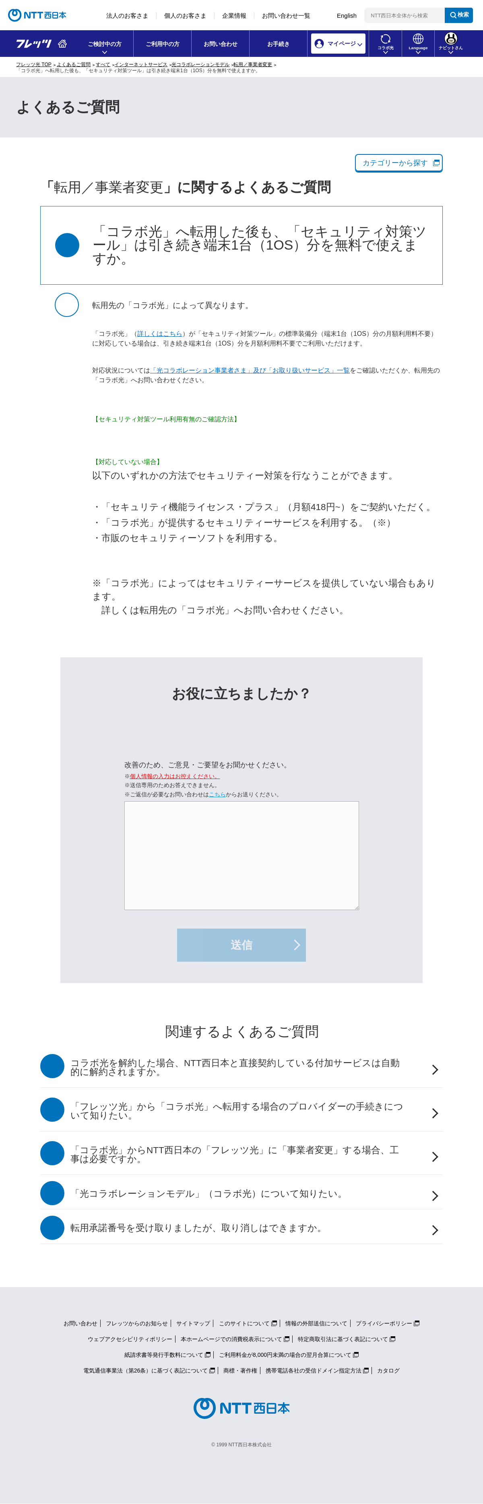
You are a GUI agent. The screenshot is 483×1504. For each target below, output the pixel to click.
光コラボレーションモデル (200, 64)
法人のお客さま (127, 15)
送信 (241, 945)
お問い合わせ (220, 44)
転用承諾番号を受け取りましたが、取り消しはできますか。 (198, 1228)
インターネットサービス (140, 64)
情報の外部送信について (316, 1323)
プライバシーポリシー (384, 1323)
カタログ (388, 1370)
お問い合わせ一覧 (286, 15)
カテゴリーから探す (395, 163)
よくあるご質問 (74, 64)
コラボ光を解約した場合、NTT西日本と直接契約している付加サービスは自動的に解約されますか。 (235, 1067)
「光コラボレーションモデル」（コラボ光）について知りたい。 (208, 1194)
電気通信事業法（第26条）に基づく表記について (145, 1370)
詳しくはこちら (159, 333)
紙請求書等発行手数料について (163, 1355)
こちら (217, 794)
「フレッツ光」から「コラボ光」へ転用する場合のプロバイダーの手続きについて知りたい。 (236, 1111)
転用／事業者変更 (252, 64)
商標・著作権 (240, 1370)
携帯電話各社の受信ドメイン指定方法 (313, 1370)
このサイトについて (244, 1323)
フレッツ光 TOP (34, 64)
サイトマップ (193, 1323)
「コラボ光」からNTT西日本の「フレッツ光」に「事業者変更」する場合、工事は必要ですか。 (234, 1154)
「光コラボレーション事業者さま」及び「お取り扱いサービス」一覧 (250, 370)
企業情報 (234, 15)
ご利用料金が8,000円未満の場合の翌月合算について (285, 1355)
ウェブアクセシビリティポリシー (130, 1339)
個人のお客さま (185, 15)
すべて (103, 64)
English (347, 15)
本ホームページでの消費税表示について (231, 1339)
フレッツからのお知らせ (137, 1323)
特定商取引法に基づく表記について (343, 1339)
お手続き (278, 44)
